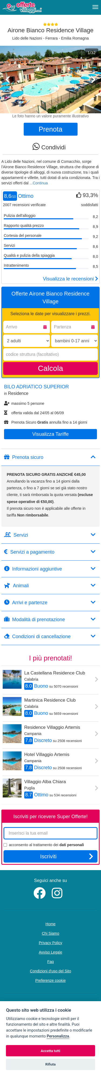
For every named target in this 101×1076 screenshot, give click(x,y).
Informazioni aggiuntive (50, 569)
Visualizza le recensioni (70, 279)
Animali (50, 585)
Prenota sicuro (50, 457)
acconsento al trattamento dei (44, 845)
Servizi (50, 535)
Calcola (50, 368)
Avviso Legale (50, 952)
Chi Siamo (50, 933)
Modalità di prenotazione (50, 619)
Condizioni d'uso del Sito (50, 971)
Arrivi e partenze (50, 602)
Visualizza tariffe (50, 434)
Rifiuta (50, 1064)
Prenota (50, 129)
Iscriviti (66, 856)
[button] (7, 94)
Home (50, 924)
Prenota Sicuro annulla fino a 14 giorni (45, 422)
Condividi (49, 146)
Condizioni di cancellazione (50, 636)
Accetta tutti (50, 1051)
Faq (50, 961)
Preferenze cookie (50, 980)
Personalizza (58, 1036)
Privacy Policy (50, 943)
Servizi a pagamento (50, 552)
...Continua (39, 183)
